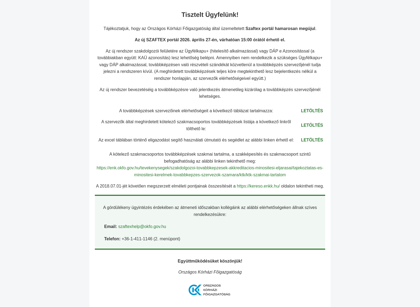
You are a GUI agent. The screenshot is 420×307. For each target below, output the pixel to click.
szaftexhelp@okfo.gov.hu (142, 226)
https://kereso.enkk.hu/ (259, 186)
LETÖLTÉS (312, 110)
